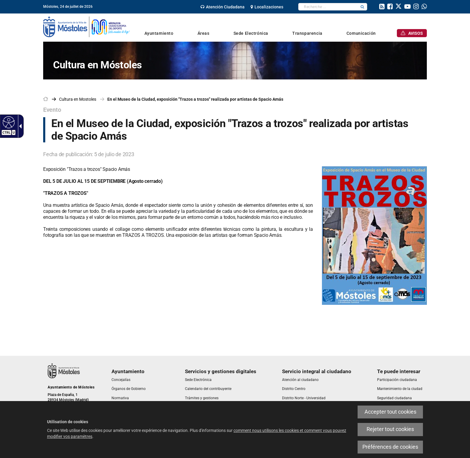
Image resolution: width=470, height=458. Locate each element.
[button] (362, 6)
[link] (223, 6)
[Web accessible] (8, 122)
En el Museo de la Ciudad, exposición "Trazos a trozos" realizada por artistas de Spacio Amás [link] (195, 99)
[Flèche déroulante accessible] (19, 126)
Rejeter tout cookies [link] (390, 429)
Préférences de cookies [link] (390, 447)
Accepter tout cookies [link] (390, 412)
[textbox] (328, 6)
